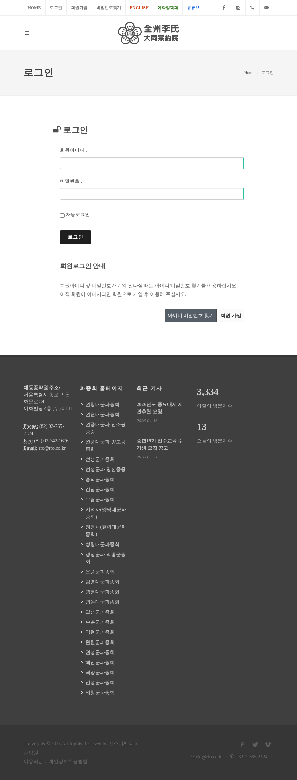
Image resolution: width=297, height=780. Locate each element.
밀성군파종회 (100, 612)
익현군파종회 (100, 632)
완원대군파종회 (102, 414)
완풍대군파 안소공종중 (105, 428)
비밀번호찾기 (108, 7)
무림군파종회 (100, 499)
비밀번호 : (71, 181)
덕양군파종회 (100, 672)
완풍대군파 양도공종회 (105, 445)
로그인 (56, 7)
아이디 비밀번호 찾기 (191, 315)
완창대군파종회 (102, 404)
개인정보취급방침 (68, 761)
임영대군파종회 (102, 581)
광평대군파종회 (102, 592)
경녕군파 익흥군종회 (105, 558)
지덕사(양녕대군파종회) (105, 513)
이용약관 (33, 761)
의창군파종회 (100, 692)
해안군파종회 (100, 662)
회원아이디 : (74, 150)
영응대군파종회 (102, 602)
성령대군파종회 (102, 544)
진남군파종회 (100, 489)
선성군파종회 (100, 459)
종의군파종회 (100, 479)
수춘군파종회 (100, 622)
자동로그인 (78, 214)
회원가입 (79, 7)
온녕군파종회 (100, 571)
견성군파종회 (100, 652)
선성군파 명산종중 (105, 469)
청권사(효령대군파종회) (105, 530)
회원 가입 (231, 315)
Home (34, 7)
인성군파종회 (100, 682)
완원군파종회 (100, 642)
